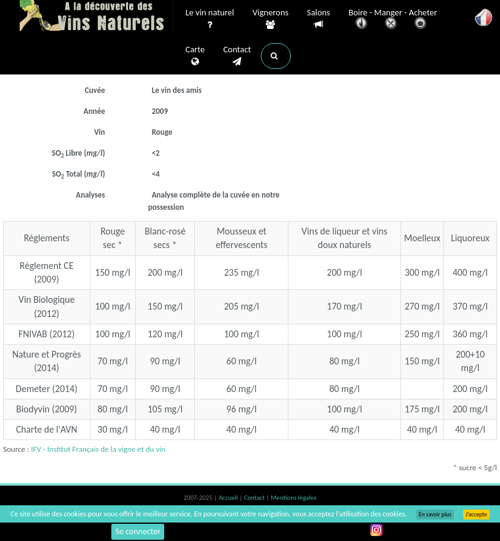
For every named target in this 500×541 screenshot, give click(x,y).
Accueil (228, 498)
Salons (318, 19)
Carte (195, 56)
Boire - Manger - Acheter (393, 20)
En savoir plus (435, 514)
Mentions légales (293, 498)
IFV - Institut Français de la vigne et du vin (98, 449)
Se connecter (138, 531)
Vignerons (271, 19)
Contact (237, 56)
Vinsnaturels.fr (96, 16)
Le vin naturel (210, 19)
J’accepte (476, 514)
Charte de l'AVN (46, 429)
